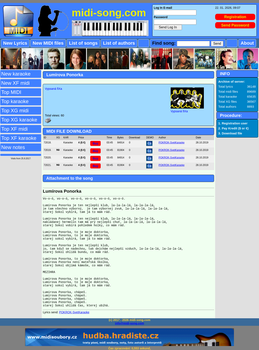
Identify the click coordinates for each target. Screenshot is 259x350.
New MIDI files (48, 43)
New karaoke (15, 74)
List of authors (119, 43)
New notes (13, 147)
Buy (95, 143)
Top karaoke (15, 101)
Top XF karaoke (18, 138)
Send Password (235, 25)
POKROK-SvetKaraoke (171, 142)
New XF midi (15, 83)
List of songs (83, 43)
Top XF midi (14, 129)
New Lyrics (15, 43)
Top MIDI (11, 92)
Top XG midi (15, 110)
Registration (235, 17)
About (247, 43)
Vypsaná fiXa (53, 88)
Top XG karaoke (19, 120)
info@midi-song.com (129, 323)
